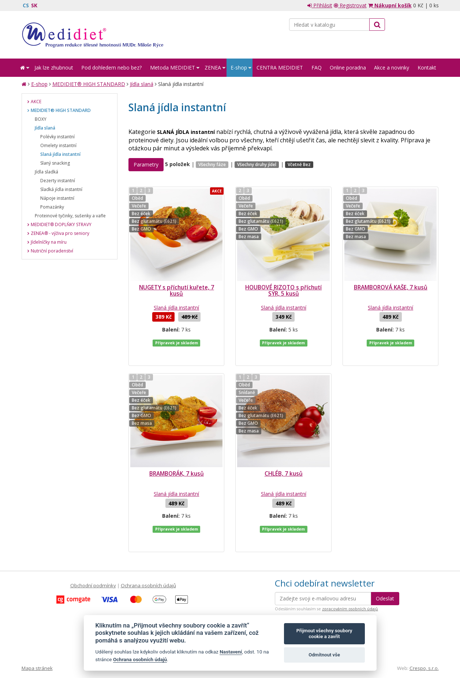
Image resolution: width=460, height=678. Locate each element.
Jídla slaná (141, 83)
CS (26, 5)
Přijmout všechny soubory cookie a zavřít (324, 633)
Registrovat (350, 5)
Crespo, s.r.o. (424, 639)
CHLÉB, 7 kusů (284, 459)
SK (34, 5)
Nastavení (231, 652)
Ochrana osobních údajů (148, 556)
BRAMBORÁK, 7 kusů (176, 459)
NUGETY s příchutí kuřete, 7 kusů (176, 290)
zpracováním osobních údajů (350, 579)
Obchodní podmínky (93, 556)
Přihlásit (319, 5)
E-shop (39, 83)
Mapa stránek (37, 639)
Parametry (146, 164)
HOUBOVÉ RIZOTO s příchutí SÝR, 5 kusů (283, 290)
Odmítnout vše (324, 655)
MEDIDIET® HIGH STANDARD (88, 83)
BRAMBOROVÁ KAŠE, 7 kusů (390, 287)
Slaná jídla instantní (176, 307)
